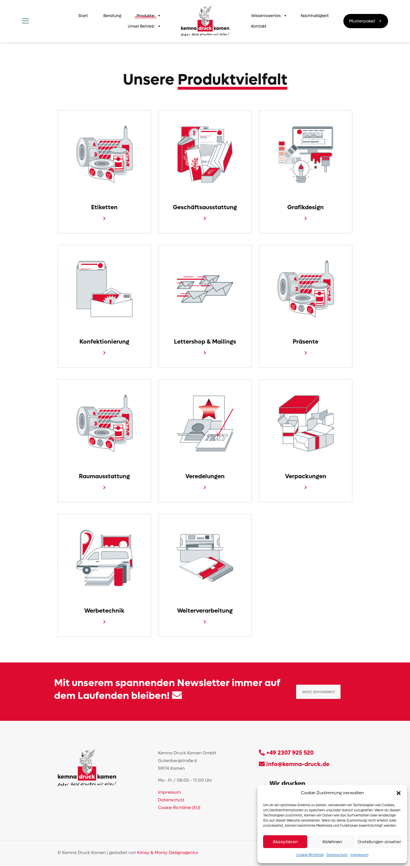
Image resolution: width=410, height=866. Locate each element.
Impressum (359, 855)
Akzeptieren (285, 842)
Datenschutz (337, 855)
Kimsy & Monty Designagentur (167, 852)
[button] (398, 793)
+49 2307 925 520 (290, 753)
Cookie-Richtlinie (310, 855)
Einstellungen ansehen (379, 842)
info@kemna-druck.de (297, 764)
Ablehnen (332, 842)
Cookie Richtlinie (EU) (179, 807)
